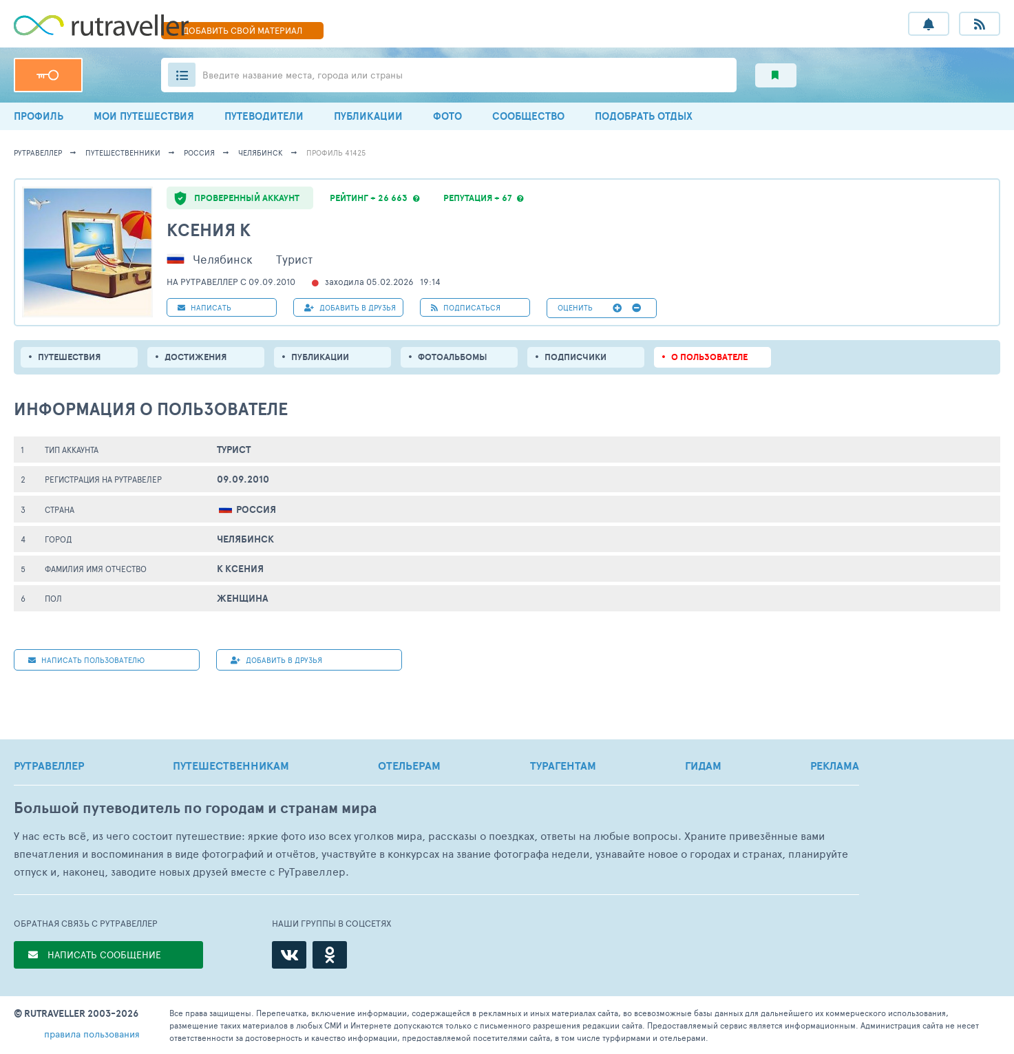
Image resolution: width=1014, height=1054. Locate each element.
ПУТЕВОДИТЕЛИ (264, 116)
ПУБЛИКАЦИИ (368, 116)
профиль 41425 (336, 152)
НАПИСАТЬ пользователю (86, 660)
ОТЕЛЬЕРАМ (409, 765)
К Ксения (240, 569)
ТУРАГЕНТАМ (563, 765)
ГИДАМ (703, 765)
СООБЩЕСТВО (528, 116)
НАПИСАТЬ (204, 307)
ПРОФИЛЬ (38, 116)
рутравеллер (38, 152)
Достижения (195, 356)
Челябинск (260, 152)
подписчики (575, 356)
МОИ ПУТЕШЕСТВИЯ (144, 116)
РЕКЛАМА (834, 765)
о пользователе (709, 356)
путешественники (122, 152)
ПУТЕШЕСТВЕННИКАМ (231, 765)
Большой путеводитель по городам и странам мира (195, 807)
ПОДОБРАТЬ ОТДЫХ (644, 116)
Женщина (242, 598)
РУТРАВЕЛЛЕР (49, 765)
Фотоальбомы (452, 356)
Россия (199, 152)
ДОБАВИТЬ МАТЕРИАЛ (242, 30)
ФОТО (447, 116)
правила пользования (92, 1033)
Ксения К (209, 229)
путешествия (69, 356)
